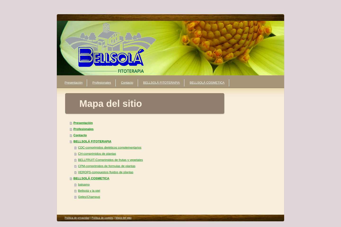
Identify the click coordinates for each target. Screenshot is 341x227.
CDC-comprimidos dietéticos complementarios (109, 147)
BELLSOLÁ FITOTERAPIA (92, 141)
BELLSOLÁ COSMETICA (91, 178)
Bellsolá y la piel (89, 190)
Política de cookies (102, 217)
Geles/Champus (89, 197)
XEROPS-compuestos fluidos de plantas (105, 172)
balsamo (84, 184)
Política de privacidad (77, 217)
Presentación (83, 123)
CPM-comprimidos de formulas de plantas (106, 166)
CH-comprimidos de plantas (97, 153)
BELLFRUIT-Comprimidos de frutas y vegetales (110, 160)
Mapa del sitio (123, 217)
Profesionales (83, 129)
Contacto (80, 135)
